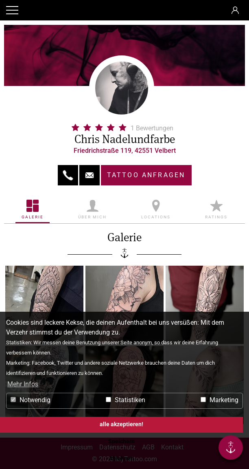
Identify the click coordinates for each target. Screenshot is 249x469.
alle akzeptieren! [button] (121, 424)
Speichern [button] (121, 441)
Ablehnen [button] (121, 458)
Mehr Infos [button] (22, 384)
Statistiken (125, 400)
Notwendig (30, 400)
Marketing (219, 400)
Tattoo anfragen (146, 175)
